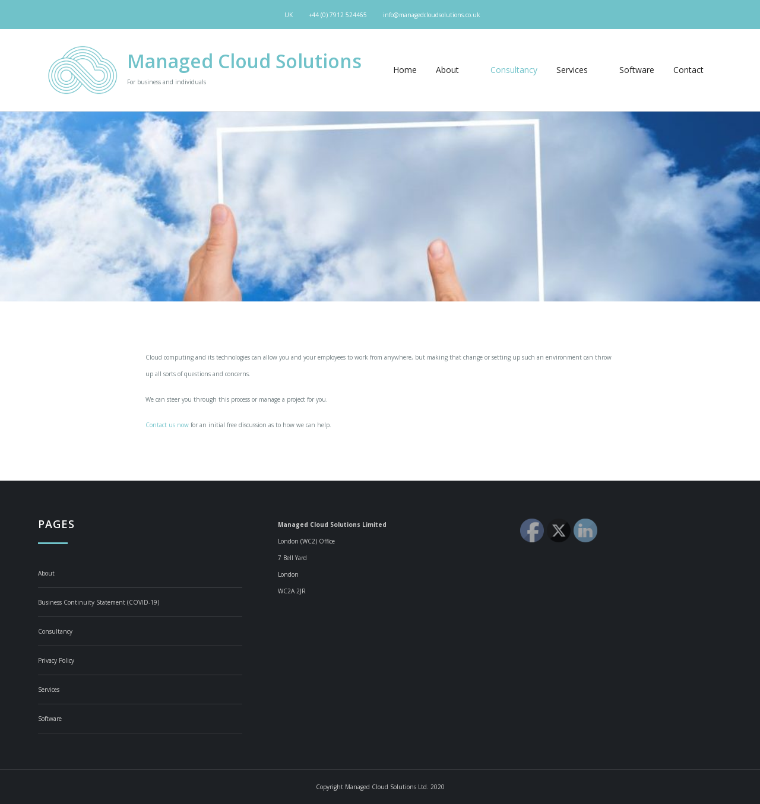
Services (578, 69)
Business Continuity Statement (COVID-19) (98, 602)
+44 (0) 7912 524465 (338, 15)
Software (636, 69)
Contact (688, 69)
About (453, 69)
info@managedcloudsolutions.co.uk (431, 15)
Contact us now (167, 425)
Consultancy (513, 69)
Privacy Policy (56, 660)
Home (405, 69)
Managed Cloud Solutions (244, 61)
